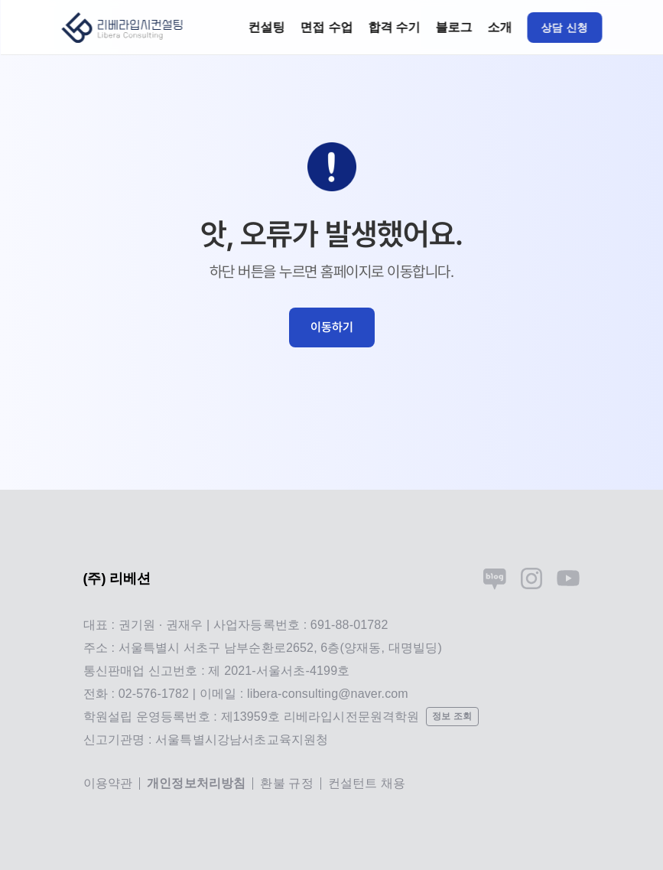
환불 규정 (286, 783)
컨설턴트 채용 (367, 783)
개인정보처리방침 (196, 783)
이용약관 (108, 783)
